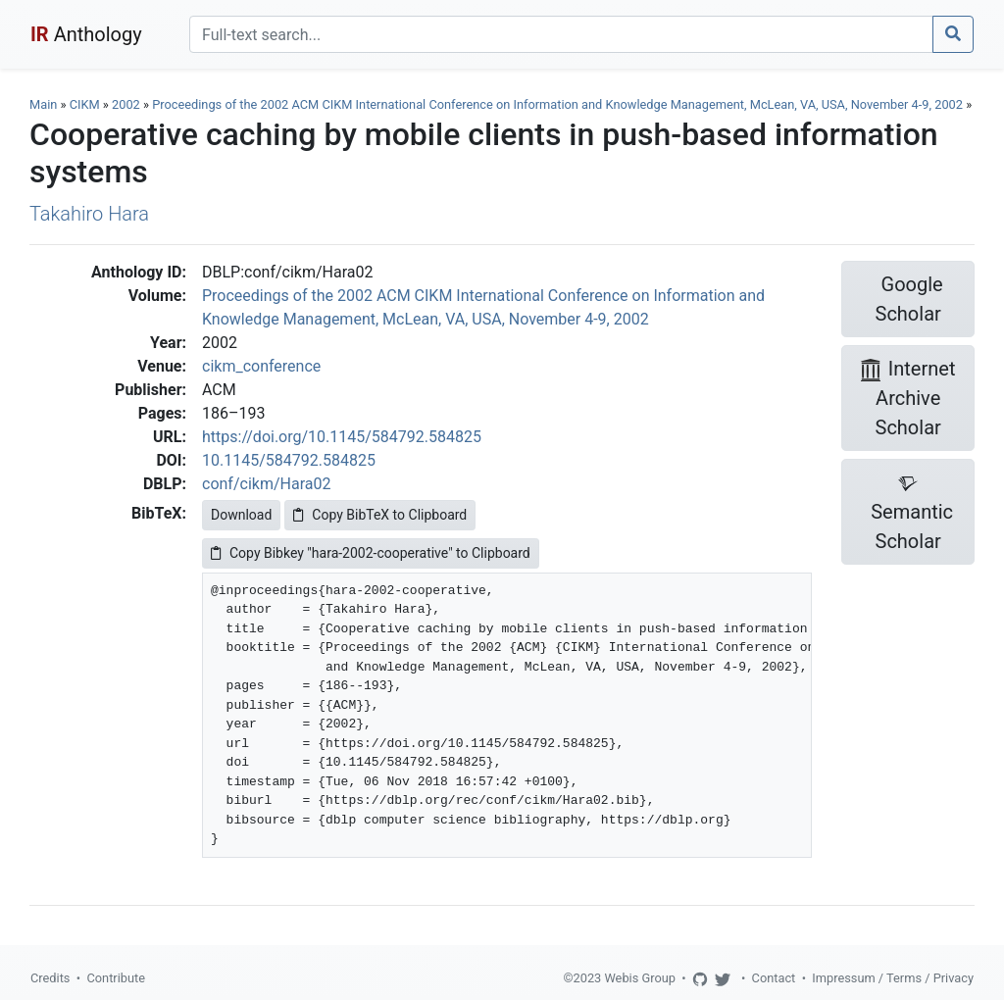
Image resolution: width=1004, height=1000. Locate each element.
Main (43, 104)
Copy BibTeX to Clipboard (380, 515)
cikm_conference (261, 366)
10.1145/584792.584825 (289, 460)
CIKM (85, 104)
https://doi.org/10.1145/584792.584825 (341, 436)
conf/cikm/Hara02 (266, 484)
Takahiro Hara (89, 213)
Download (241, 515)
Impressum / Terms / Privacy (893, 978)
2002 (126, 104)
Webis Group (640, 978)
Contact (774, 978)
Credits (50, 978)
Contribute (115, 978)
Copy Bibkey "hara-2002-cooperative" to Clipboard (370, 553)
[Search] (561, 34)
